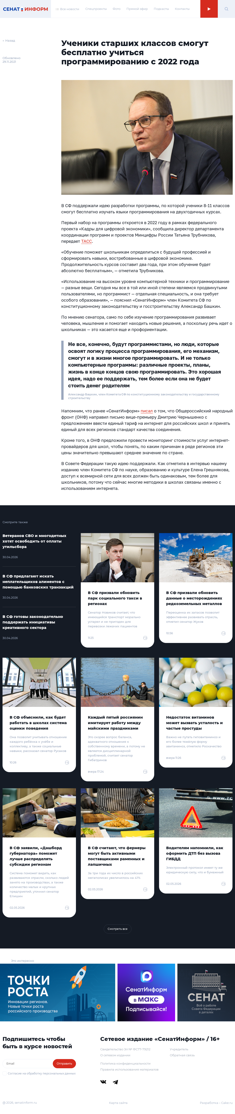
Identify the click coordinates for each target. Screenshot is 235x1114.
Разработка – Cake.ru (216, 1103)
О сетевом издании (115, 1055)
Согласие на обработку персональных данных (42, 1073)
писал (147, 410)
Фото (116, 9)
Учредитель (179, 1049)
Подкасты (161, 9)
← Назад (9, 40)
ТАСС (86, 241)
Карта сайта (118, 1103)
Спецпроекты (96, 9)
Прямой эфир (137, 9)
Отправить (64, 1063)
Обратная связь (182, 1055)
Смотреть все (118, 929)
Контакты (182, 9)
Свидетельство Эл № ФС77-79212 (125, 1049)
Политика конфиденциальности (125, 1063)
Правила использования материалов (129, 1069)
